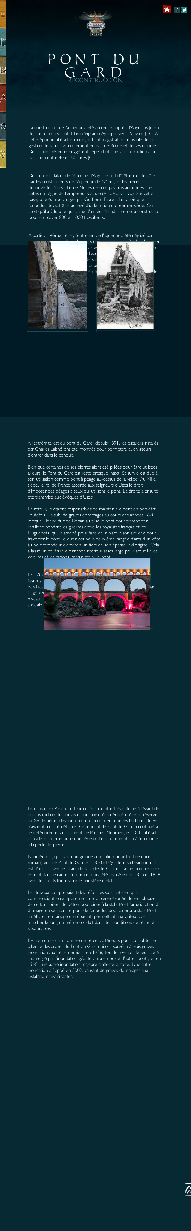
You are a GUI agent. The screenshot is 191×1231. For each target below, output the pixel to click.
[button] (60, 150)
